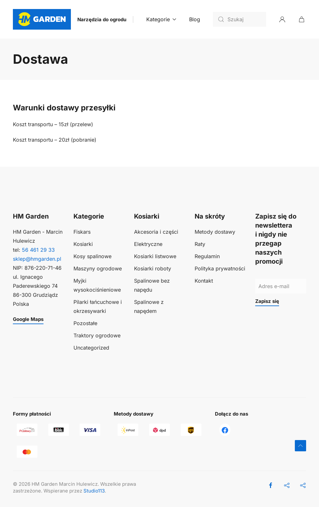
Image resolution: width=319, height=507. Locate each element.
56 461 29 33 (38, 250)
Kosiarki (83, 244)
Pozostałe (85, 323)
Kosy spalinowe (92, 256)
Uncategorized (91, 347)
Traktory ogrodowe (97, 335)
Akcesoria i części (156, 232)
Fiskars (82, 232)
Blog (194, 19)
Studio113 (94, 491)
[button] (300, 445)
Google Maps (28, 319)
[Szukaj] (239, 19)
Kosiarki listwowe (155, 256)
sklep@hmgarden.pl (37, 259)
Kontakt (204, 280)
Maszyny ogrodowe (97, 268)
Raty (200, 244)
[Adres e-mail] (280, 286)
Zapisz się (267, 301)
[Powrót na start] (42, 19)
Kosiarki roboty (152, 268)
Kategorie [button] (161, 19)
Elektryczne (148, 244)
